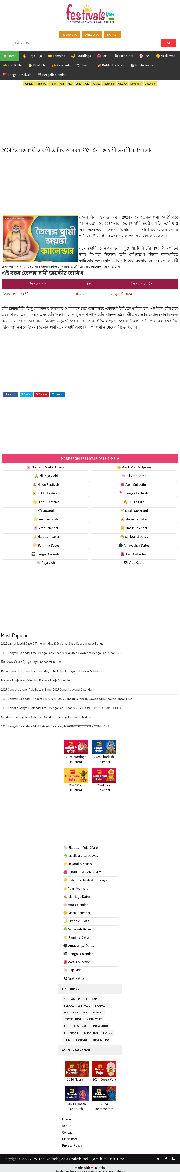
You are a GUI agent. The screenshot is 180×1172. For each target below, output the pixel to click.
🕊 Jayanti (83, 65)
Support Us (69, 34)
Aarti (96, 996)
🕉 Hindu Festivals (143, 65)
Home (66, 1117)
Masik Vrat (94, 1016)
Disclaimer (69, 1137)
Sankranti (71, 1030)
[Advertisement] (90, 115)
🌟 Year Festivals (46, 517)
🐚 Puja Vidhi (124, 56)
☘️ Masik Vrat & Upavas (80, 854)
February (41, 83)
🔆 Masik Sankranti (134, 509)
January (29, 83)
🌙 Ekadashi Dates (46, 535)
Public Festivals (76, 1023)
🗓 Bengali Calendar (51, 75)
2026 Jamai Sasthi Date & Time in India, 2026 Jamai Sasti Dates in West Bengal (52, 642)
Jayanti (97, 1010)
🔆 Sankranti (61, 65)
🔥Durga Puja (32, 56)
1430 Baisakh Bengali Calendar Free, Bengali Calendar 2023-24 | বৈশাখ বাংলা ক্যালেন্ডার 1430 (61, 706)
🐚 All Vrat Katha (133, 474)
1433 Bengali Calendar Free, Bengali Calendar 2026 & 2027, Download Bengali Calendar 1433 (61, 651)
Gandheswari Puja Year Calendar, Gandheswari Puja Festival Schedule (46, 715)
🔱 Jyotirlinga (81, 56)
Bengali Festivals (77, 1003)
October (122, 83)
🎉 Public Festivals (110, 65)
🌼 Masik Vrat (165, 56)
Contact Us (91, 34)
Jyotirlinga (73, 1016)
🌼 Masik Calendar (133, 526)
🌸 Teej (144, 56)
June (78, 83)
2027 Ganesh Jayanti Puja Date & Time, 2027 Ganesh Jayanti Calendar (46, 688)
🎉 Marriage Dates (134, 517)
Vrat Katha (100, 1037)
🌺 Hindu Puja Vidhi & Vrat (82, 870)
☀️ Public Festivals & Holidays (85, 878)
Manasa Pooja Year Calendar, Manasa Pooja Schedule (35, 678)
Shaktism (91, 1030)
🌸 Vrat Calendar (46, 526)
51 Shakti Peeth (75, 996)
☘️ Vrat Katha (12, 65)
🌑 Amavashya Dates (134, 543)
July (87, 83)
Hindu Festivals (75, 1010)
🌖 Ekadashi (37, 65)
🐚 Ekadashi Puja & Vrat (80, 845)
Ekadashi (101, 1003)
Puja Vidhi (100, 1023)
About (66, 1124)
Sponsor (112, 34)
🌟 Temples (56, 56)
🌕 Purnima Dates (46, 543)
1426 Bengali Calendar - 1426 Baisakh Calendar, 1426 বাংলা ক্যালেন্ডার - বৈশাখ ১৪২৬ (55, 724)
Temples (81, 1037)
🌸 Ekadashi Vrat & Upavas (46, 465)
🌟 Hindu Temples (46, 500)
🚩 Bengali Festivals (17, 75)
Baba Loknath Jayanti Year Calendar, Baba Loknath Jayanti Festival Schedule (51, 669)
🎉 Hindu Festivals (45, 483)
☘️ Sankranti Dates (134, 535)
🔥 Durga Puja (133, 500)
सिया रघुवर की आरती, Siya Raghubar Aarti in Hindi (31, 660)
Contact (68, 1130)
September (109, 83)
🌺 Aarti (102, 56)
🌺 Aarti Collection (134, 483)
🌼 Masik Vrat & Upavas (133, 465)
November (135, 83)
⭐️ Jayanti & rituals (77, 862)
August (96, 83)
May (70, 83)
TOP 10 (107, 1030)
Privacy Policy (72, 1143)
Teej (67, 1037)
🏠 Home (9, 56)
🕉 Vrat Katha (134, 561)
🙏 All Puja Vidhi (46, 474)
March (53, 83)
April (62, 83)
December (150, 83)
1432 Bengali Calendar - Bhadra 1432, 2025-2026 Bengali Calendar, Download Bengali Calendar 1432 (66, 697)
